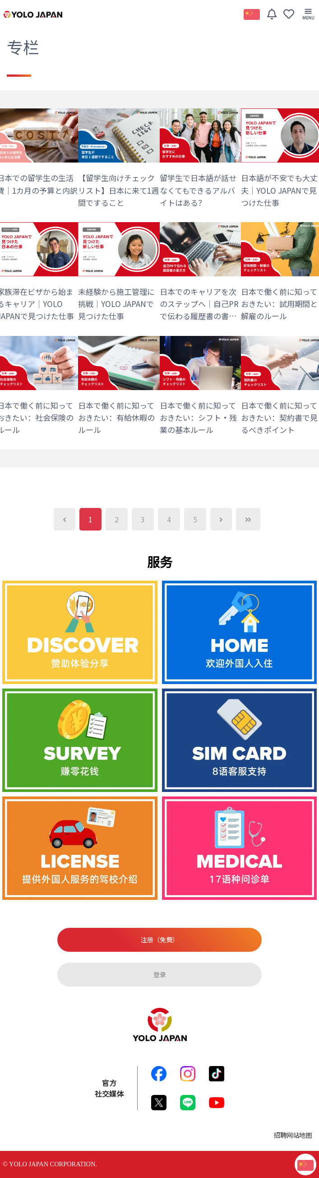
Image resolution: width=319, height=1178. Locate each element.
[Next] (221, 519)
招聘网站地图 (293, 1135)
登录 (159, 974)
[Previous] (64, 519)
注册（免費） (160, 939)
